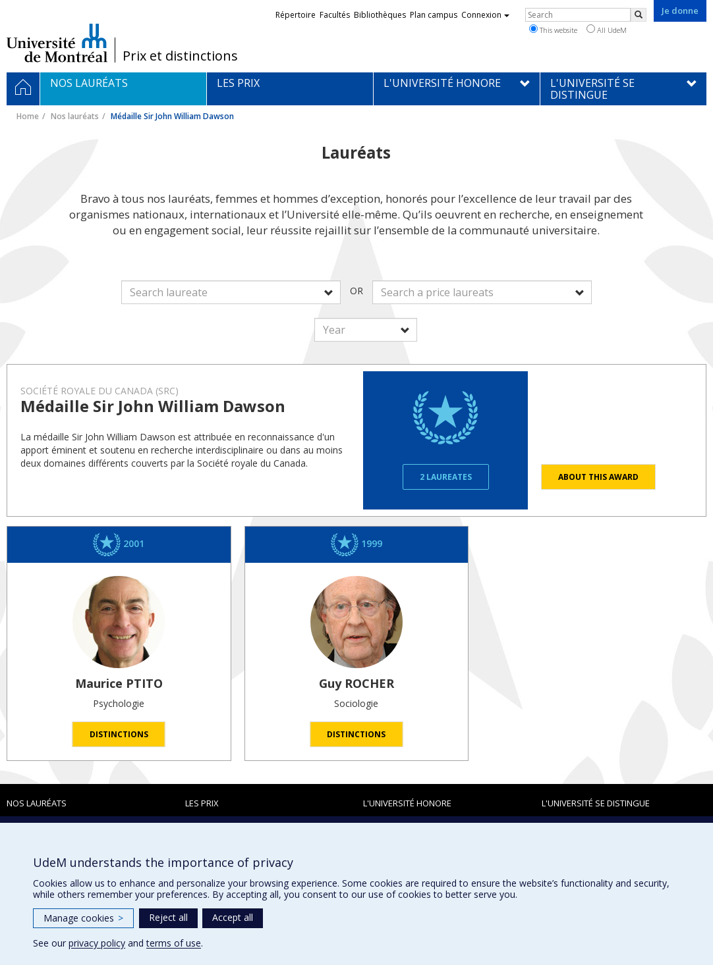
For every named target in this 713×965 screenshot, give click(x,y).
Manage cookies (83, 918)
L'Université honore (407, 803)
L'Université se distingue (596, 803)
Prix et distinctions (180, 56)
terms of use (173, 943)
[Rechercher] (638, 15)
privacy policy (97, 943)
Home (27, 116)
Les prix (202, 803)
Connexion (485, 14)
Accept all (232, 917)
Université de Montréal (57, 43)
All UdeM (606, 29)
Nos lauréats (75, 116)
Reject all (168, 917)
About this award (598, 476)
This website (553, 29)
